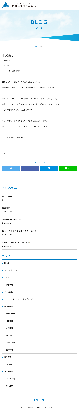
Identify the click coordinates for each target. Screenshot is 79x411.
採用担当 (7, 357)
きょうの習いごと (11, 270)
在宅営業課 (8, 306)
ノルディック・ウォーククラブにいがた (19, 299)
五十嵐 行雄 (10, 379)
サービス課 (8, 292)
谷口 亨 (9, 335)
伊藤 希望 (10, 314)
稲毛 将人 (9, 386)
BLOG (6, 263)
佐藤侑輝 (9, 321)
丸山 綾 (9, 364)
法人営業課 (8, 371)
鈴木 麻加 (9, 350)
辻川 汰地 (10, 343)
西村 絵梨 (9, 285)
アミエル (7, 277)
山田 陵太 (9, 328)
